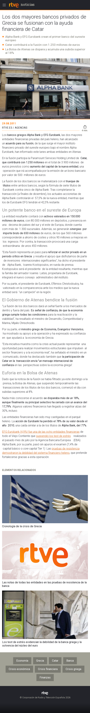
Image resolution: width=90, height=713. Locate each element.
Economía (22, 660)
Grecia (40, 660)
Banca (70, 660)
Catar (55, 660)
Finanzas (45, 677)
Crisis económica (19, 669)
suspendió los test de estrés (53, 436)
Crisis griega (73, 669)
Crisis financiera (48, 669)
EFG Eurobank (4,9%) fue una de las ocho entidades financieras (40, 431)
